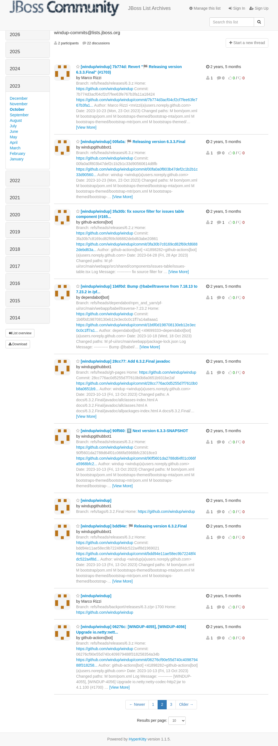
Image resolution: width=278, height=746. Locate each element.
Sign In (237, 8)
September (19, 115)
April (14, 142)
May (13, 137)
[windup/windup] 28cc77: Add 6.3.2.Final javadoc (123, 361)
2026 (15, 34)
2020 (15, 214)
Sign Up (259, 8)
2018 (15, 249)
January (17, 159)
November (19, 104)
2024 (15, 68)
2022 (15, 180)
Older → (186, 704)
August (16, 120)
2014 (15, 318)
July (13, 126)
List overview (20, 333)
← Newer (137, 704)
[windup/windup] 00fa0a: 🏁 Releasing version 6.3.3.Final (130, 141)
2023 (15, 86)
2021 (15, 197)
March (15, 148)
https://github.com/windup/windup (104, 89)
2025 (15, 51)
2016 (15, 283)
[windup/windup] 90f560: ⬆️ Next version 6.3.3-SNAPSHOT (132, 431)
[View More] (86, 127)
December (19, 98)
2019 (15, 232)
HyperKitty (138, 739)
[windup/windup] (93, 500)
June (14, 131)
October (17, 109)
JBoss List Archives (90, 8)
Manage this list (204, 8)
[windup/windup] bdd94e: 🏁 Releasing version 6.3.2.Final (131, 526)
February (17, 153)
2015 (15, 300)
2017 (15, 266)
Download (18, 344)
